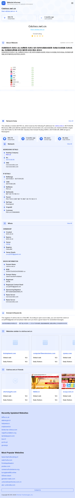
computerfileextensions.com (44, 353)
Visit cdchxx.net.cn (9, 11)
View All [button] (70, 121)
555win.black (6, 476)
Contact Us (37, 490)
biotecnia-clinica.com (9, 430)
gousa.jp (5, 445)
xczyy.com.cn (68, 392)
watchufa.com (7, 460)
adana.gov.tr (6, 420)
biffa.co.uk (5, 417)
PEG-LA (8, 154)
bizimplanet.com (9, 353)
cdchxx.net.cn (59, 126)
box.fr (4, 439)
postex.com (6, 466)
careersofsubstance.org (10, 469)
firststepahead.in (8, 463)
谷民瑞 (8, 244)
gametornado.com (8, 479)
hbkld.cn (36, 392)
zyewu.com (67, 353)
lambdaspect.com (8, 436)
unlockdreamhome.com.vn (11, 482)
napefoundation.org (9, 433)
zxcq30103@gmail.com (13, 254)
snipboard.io (6, 427)
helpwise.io (6, 423)
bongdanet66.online (9, 472)
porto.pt (5, 442)
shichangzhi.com (9, 392)
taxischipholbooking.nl (10, 457)
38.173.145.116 (10, 159)
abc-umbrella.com (8, 485)
